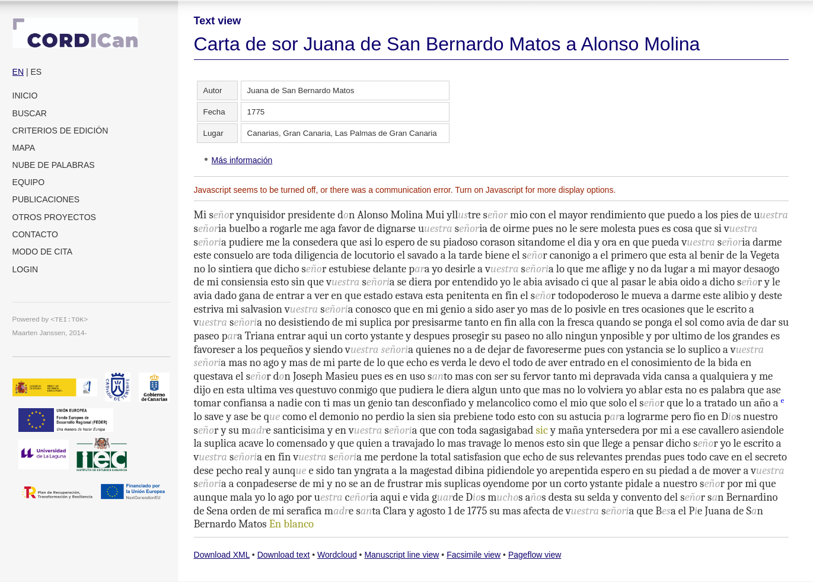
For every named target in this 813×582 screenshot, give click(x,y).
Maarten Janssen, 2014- (49, 332)
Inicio (25, 95)
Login (25, 269)
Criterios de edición (60, 130)
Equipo (28, 182)
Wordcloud (337, 554)
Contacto (35, 234)
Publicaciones (46, 199)
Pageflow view (535, 554)
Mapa (24, 147)
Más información (242, 160)
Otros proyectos (54, 217)
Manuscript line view (401, 554)
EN (18, 72)
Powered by (50, 319)
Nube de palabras (53, 165)
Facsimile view (473, 554)
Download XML (222, 554)
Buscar (29, 113)
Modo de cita (42, 251)
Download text (283, 554)
